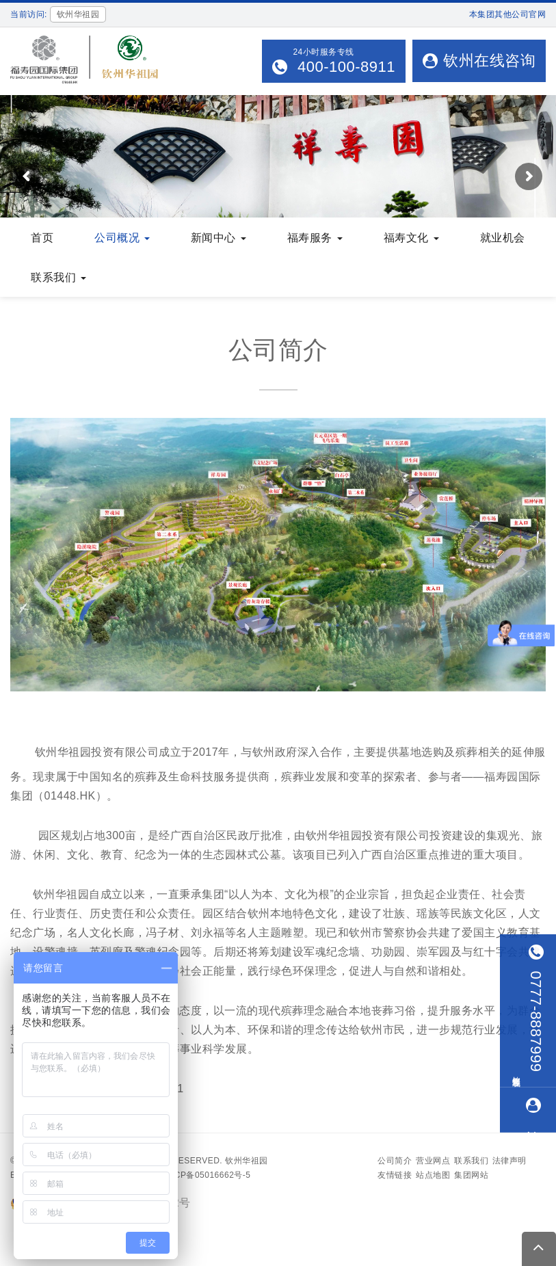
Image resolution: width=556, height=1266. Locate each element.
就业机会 (502, 237)
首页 (42, 237)
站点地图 (433, 1175)
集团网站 (471, 1175)
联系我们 (58, 277)
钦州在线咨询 (479, 60)
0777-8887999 (535, 1008)
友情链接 (395, 1175)
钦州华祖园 (246, 1160)
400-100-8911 (344, 66)
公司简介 (395, 1160)
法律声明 (509, 1160)
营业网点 (433, 1160)
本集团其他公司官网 (507, 14)
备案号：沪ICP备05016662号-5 (189, 1175)
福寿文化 (411, 237)
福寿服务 (315, 237)
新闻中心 (218, 237)
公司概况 (122, 237)
